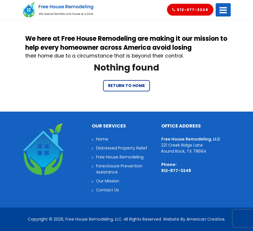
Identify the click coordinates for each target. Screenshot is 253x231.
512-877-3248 (190, 9)
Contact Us (107, 190)
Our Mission (107, 181)
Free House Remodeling (120, 157)
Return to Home (126, 85)
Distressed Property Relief (121, 148)
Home (102, 139)
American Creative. (206, 219)
